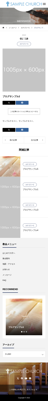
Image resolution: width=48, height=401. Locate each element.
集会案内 (6, 258)
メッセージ (7, 275)
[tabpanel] (24, 317)
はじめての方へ (9, 253)
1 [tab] (22, 331)
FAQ (4, 280)
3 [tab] (26, 331)
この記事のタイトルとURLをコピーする (24, 111)
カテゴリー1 (24, 44)
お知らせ (6, 269)
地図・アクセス (9, 264)
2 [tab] (24, 331)
